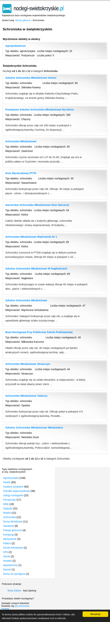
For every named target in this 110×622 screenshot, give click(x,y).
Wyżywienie (10, 539)
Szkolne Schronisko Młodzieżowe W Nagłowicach (36, 268)
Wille (6, 504)
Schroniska (9, 517)
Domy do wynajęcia (14, 573)
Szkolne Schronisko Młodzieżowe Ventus (30, 77)
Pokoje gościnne (12, 530)
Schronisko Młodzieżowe (20, 141)
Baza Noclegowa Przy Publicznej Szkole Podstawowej (39, 332)
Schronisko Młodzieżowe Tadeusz (26, 395)
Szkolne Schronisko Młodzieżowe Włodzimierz (34, 427)
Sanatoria (8, 525)
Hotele (6, 482)
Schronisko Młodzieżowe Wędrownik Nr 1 (31, 236)
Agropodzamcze (15, 45)
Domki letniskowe (13, 547)
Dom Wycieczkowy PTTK (20, 173)
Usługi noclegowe (13, 495)
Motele (7, 512)
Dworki (7, 569)
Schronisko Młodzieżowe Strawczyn (27, 364)
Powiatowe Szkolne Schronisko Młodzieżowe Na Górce (39, 109)
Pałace (7, 543)
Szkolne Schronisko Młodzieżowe (26, 300)
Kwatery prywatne (13, 486)
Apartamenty (10, 565)
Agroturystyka (11, 477)
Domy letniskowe (12, 521)
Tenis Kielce (14, 590)
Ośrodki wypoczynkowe (16, 491)
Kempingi (8, 534)
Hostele (7, 560)
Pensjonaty (9, 499)
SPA (5, 552)
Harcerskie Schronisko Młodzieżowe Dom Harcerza (37, 205)
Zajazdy (7, 508)
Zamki (6, 556)
